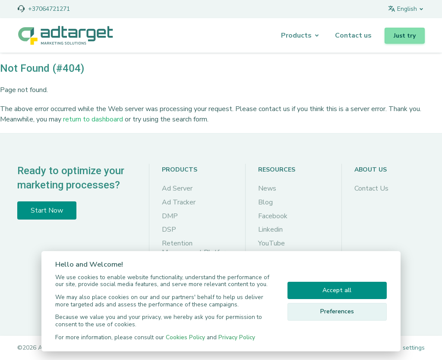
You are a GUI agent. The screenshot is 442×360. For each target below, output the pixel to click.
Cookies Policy (185, 337)
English (402, 9)
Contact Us (371, 188)
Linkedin (270, 229)
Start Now (47, 210)
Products (296, 35)
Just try (405, 36)
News (267, 188)
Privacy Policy (236, 337)
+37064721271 (49, 9)
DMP (170, 216)
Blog (265, 202)
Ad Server (177, 188)
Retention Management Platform (196, 248)
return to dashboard (93, 119)
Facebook (272, 216)
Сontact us (353, 35)
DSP (169, 229)
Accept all (336, 290)
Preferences (337, 311)
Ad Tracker (179, 202)
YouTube (271, 243)
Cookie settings (403, 348)
